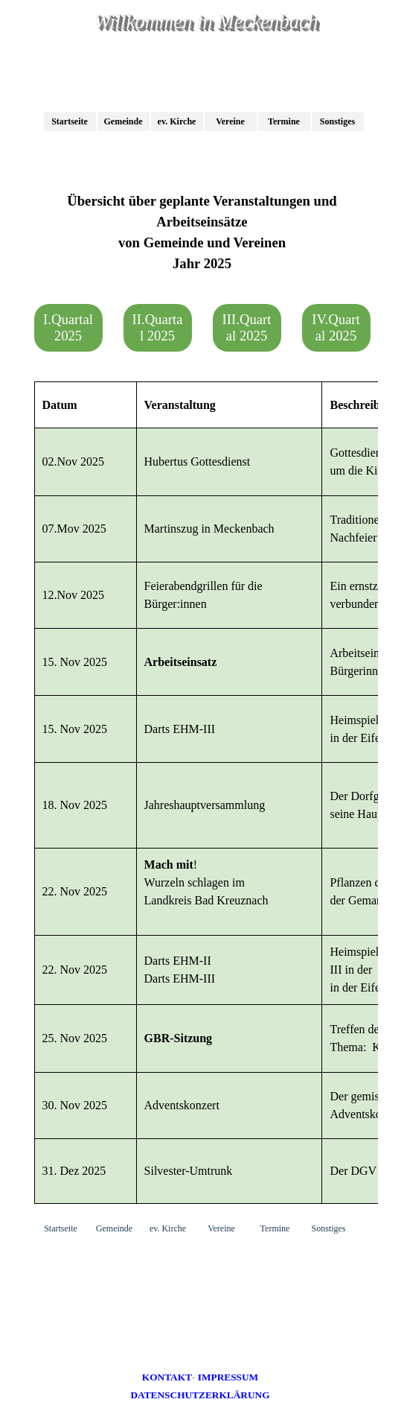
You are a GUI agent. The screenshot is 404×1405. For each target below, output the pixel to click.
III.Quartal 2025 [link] (247, 327)
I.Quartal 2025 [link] (68, 327)
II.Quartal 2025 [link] (157, 327)
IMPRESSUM (228, 1377)
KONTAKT (167, 1377)
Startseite (69, 121)
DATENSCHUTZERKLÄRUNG (199, 1395)
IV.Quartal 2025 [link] (335, 327)
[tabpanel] (202, 232)
